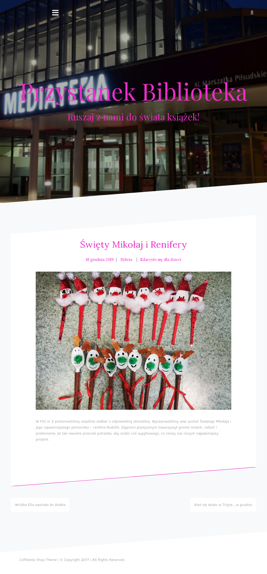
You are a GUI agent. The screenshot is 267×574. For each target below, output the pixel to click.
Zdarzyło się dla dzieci (160, 259)
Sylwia (126, 259)
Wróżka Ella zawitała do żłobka (40, 505)
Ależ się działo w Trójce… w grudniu (223, 505)
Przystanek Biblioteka (133, 91)
